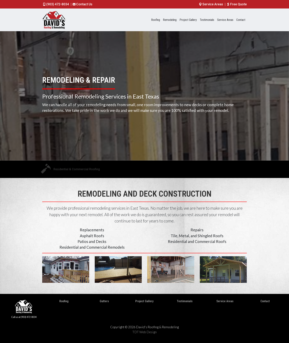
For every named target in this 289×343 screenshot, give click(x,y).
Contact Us (82, 4)
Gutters (104, 301)
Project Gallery (188, 20)
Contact (240, 20)
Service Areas (211, 4)
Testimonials (207, 20)
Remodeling (170, 20)
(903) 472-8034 (56, 4)
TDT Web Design (144, 332)
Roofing (155, 20)
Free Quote (236, 4)
